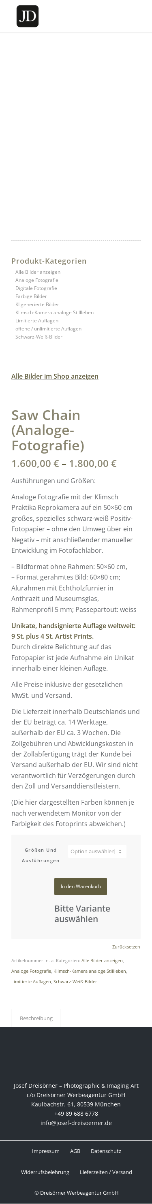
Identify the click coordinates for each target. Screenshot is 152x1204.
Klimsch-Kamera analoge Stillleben (54, 312)
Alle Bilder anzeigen (37, 272)
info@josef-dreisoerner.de (76, 1123)
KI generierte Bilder (37, 304)
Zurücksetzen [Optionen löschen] (126, 946)
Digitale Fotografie (36, 288)
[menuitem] (45, 1151)
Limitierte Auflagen (36, 320)
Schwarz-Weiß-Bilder (38, 336)
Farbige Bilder (31, 296)
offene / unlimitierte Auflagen (48, 328)
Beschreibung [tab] (36, 1018)
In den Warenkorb (81, 886)
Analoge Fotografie (36, 280)
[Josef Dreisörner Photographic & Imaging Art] (63, 16)
